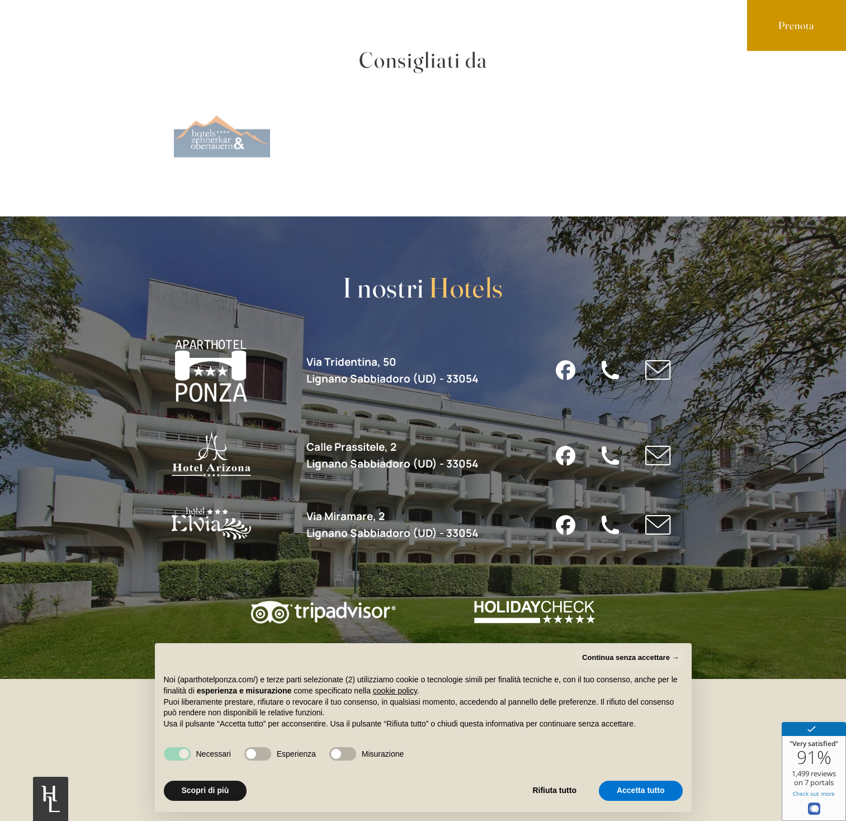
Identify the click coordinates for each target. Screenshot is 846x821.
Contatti (284, 24)
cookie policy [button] (395, 690)
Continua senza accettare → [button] (630, 657)
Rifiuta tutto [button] (554, 790)
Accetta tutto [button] (641, 790)
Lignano (215, 24)
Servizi (150, 24)
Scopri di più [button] (205, 790)
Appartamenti (73, 24)
